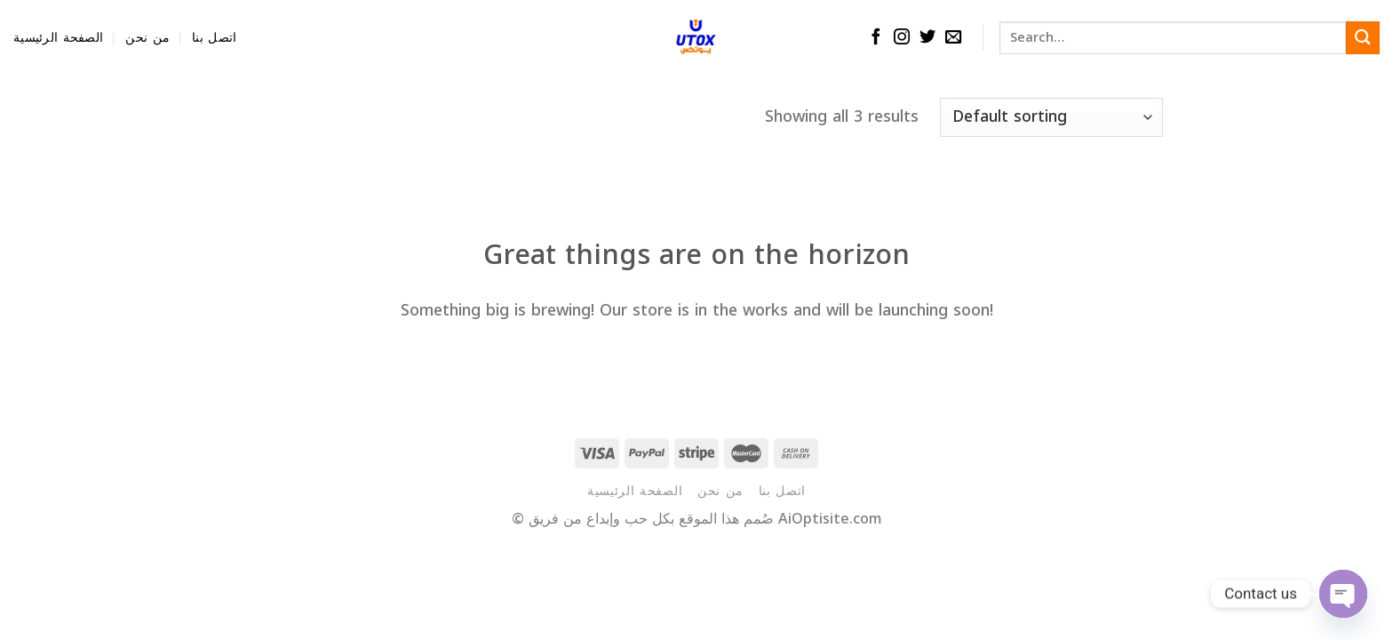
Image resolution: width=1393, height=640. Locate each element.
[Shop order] (1051, 117)
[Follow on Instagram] (902, 37)
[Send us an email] (953, 37)
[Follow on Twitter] (927, 37)
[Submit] (1363, 37)
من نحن (147, 38)
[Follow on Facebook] (876, 37)
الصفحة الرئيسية (58, 38)
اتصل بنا (214, 38)
